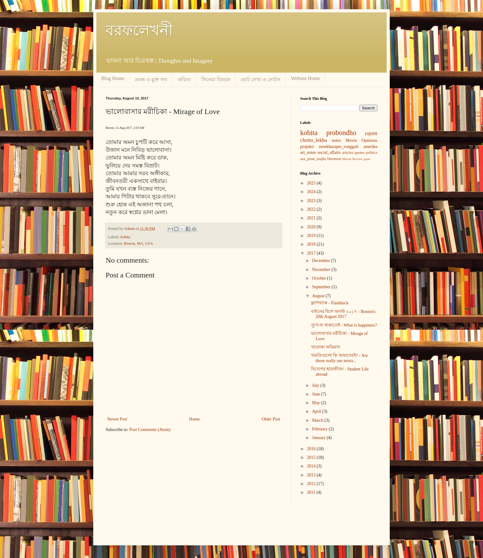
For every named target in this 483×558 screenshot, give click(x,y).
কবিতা (184, 79)
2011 (312, 492)
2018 (312, 244)
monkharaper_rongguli (338, 146)
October (319, 278)
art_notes (308, 152)
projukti (307, 146)
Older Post (271, 419)
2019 (312, 235)
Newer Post (117, 419)
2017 (312, 253)
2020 (312, 227)
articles (347, 152)
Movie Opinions (361, 140)
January (319, 437)
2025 (312, 183)
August (319, 296)
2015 (312, 457)
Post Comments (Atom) (149, 429)
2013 (312, 475)
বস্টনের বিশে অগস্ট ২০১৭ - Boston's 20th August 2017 (343, 314)
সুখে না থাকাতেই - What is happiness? (344, 325)
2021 (312, 218)
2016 (312, 448)
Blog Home (112, 78)
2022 (312, 209)
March (318, 420)
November (321, 269)
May (316, 402)
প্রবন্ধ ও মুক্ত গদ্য (151, 79)
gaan (366, 159)
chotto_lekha (313, 140)
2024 (312, 191)
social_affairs (329, 152)
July (316, 385)
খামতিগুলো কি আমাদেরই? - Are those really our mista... (339, 358)
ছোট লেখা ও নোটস (260, 79)
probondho (341, 133)
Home (194, 419)
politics (371, 152)
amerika (370, 146)
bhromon (334, 159)
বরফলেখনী (139, 30)
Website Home (305, 78)
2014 (312, 466)
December (321, 260)
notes (336, 140)
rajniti (371, 133)
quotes (360, 152)
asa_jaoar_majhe (313, 159)
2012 (312, 483)
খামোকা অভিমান (325, 347)
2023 (312, 200)
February (320, 429)
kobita (125, 237)
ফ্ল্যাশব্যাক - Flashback (329, 303)
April (317, 411)
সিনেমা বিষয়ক (215, 79)
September (321, 287)
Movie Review (352, 159)
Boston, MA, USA (138, 243)
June (316, 394)
